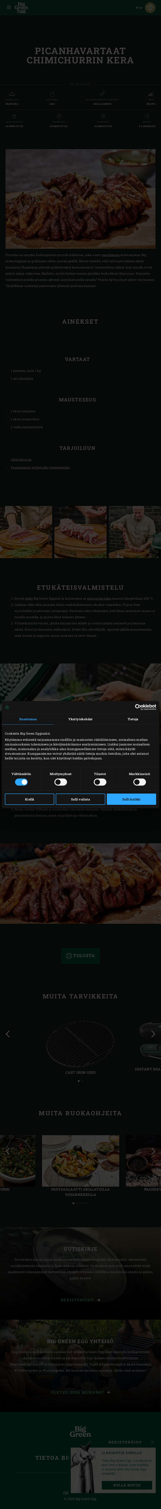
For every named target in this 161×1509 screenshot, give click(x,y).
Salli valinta (80, 799)
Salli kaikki (131, 799)
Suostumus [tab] (28, 719)
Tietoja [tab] (133, 719)
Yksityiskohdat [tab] (80, 719)
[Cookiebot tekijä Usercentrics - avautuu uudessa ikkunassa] (136, 707)
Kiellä (29, 799)
